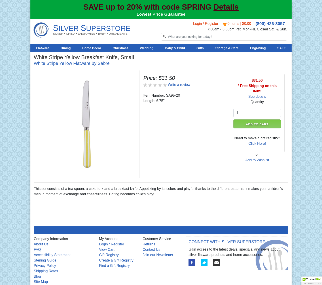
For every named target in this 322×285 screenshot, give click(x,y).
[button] (311, 280)
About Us (41, 244)
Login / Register (205, 24)
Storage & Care (227, 48)
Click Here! (257, 143)
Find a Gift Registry (114, 266)
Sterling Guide (45, 260)
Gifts (200, 48)
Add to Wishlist (257, 160)
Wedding (147, 48)
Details (226, 7)
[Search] (224, 36)
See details (257, 96)
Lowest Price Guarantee (161, 14)
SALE (281, 48)
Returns (149, 244)
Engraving (258, 48)
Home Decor (91, 48)
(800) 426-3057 (270, 23)
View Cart (106, 249)
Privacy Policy (45, 266)
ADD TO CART (257, 124)
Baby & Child (175, 48)
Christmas (120, 48)
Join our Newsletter (158, 255)
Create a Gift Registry (116, 260)
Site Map (41, 282)
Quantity (257, 102)
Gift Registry (109, 255)
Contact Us (151, 249)
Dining (66, 48)
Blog (37, 276)
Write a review (179, 85)
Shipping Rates (46, 271)
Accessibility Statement (52, 255)
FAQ (37, 249)
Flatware (42, 48)
